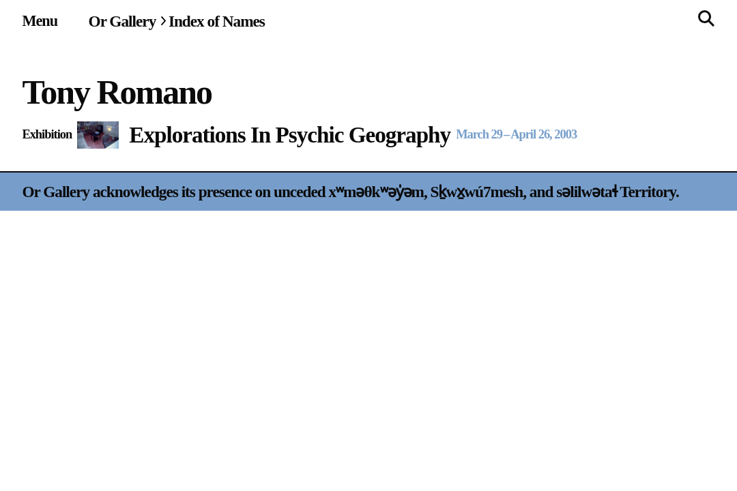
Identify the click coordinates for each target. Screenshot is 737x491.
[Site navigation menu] (39, 20)
